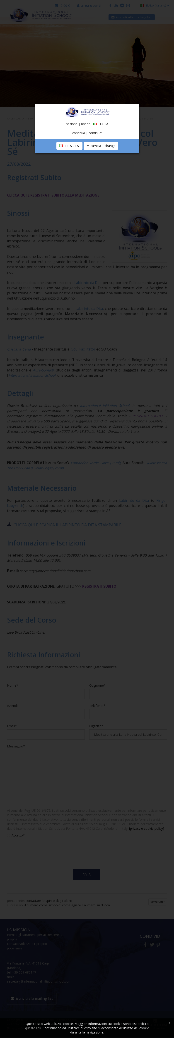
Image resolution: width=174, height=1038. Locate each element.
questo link (33, 1028)
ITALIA (69, 146)
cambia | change (100, 146)
